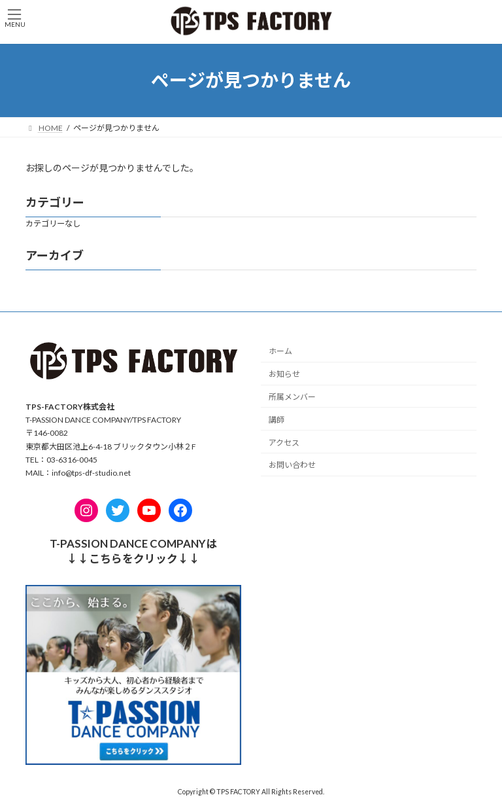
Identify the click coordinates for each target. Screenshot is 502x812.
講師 (276, 420)
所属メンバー (292, 397)
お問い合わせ (292, 465)
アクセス (284, 443)
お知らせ (284, 374)
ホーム (280, 352)
